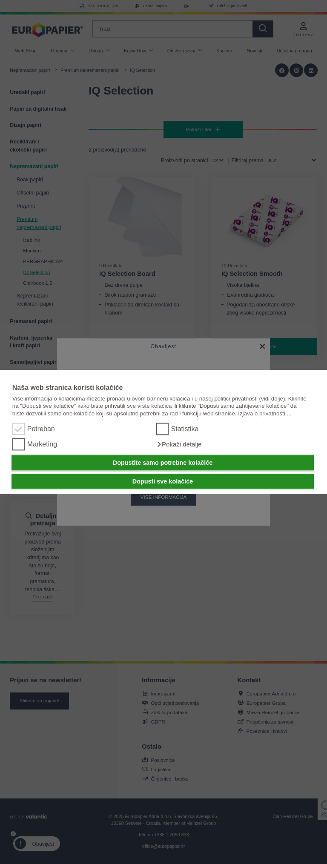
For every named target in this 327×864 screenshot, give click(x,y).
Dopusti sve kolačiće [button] (162, 481)
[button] (179, 444)
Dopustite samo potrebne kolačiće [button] (162, 462)
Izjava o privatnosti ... (264, 413)
